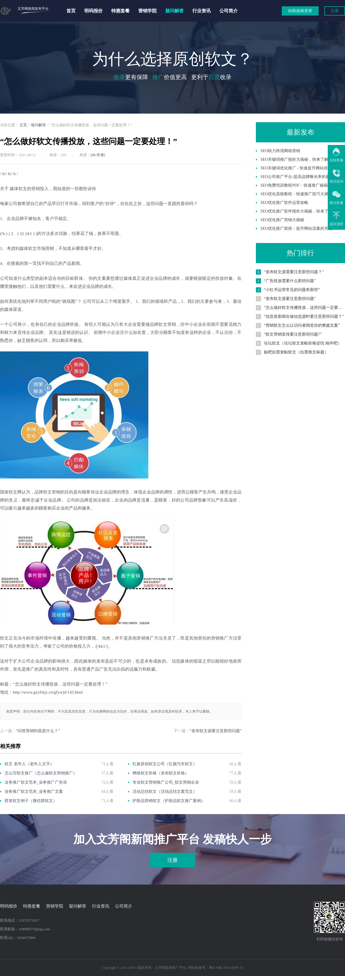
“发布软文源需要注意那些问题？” (294, 272)
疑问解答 (174, 10)
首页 (71, 10)
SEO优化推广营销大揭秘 (282, 220)
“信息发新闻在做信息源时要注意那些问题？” (304, 316)
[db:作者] (98, 155)
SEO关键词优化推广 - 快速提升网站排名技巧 (300, 168)
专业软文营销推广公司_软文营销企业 (166, 782)
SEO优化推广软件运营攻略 (284, 202)
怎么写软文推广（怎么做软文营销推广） (41, 773)
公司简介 (228, 10)
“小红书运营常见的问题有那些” (292, 290)
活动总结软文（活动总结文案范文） (165, 791)
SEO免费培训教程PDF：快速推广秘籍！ (296, 185)
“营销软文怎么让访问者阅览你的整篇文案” (302, 325)
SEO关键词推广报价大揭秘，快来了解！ (296, 159)
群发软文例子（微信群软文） (31, 801)
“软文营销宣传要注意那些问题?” (293, 334)
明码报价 (93, 10)
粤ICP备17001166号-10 (226, 968)
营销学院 (147, 10)
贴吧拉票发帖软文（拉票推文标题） (296, 352)
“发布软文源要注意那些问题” (215, 731)
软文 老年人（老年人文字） (29, 764)
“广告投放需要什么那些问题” (290, 281)
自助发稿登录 (300, 11)
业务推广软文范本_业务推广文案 (34, 791)
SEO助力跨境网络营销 (280, 151)
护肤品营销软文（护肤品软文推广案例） (169, 801)
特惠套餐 (120, 10)
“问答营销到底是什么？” (38, 731)
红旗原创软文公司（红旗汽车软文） (165, 764)
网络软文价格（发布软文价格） (161, 773)
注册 (335, 11)
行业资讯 (201, 10)
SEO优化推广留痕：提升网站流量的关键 (296, 228)
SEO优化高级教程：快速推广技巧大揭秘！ (298, 194)
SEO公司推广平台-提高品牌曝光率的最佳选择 (301, 177)
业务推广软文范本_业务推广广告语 (36, 782)
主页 (23, 125)
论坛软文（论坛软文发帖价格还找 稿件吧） (303, 343)
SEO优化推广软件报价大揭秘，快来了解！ (298, 211)
